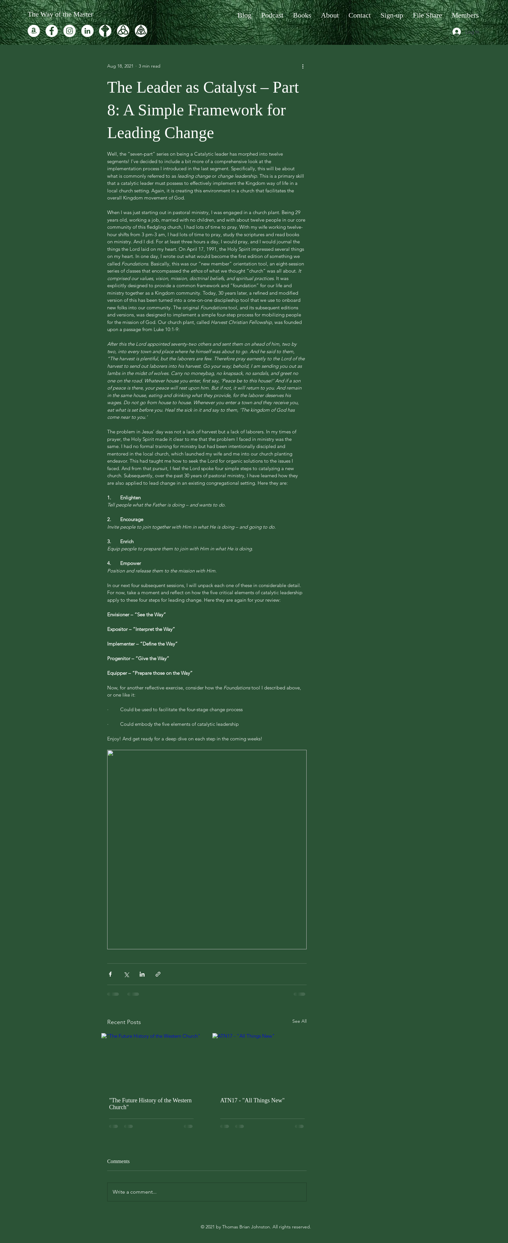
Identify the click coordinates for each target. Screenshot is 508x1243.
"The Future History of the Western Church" (150, 1103)
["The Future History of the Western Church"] (151, 1061)
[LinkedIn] (87, 31)
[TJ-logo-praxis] (105, 31)
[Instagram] (69, 31)
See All (299, 1021)
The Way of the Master (60, 14)
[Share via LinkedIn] (142, 974)
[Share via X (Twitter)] (126, 974)
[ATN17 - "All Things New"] (262, 1061)
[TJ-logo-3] (123, 31)
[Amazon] (34, 31)
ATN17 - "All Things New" (252, 1100)
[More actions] (303, 66)
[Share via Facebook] (110, 974)
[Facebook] (51, 31)
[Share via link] (158, 974)
